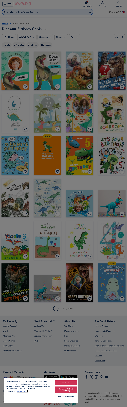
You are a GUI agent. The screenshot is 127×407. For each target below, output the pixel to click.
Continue (65, 383)
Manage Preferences (66, 397)
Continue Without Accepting (66, 389)
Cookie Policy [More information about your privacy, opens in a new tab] (22, 391)
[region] (41, 390)
